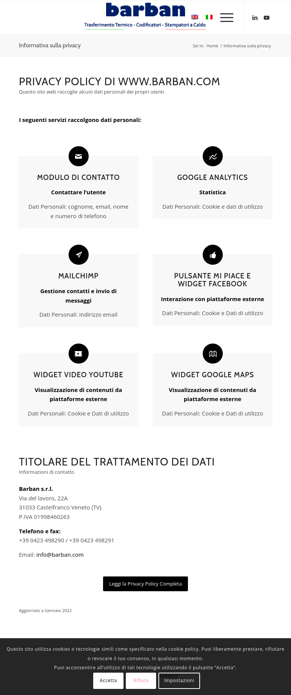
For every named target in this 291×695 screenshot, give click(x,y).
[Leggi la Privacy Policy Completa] (145, 583)
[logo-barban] (145, 17)
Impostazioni (179, 680)
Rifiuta (141, 680)
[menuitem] (223, 17)
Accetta (108, 680)
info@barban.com (60, 554)
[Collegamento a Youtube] (266, 17)
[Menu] (223, 17)
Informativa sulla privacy (50, 45)
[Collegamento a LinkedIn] (255, 17)
